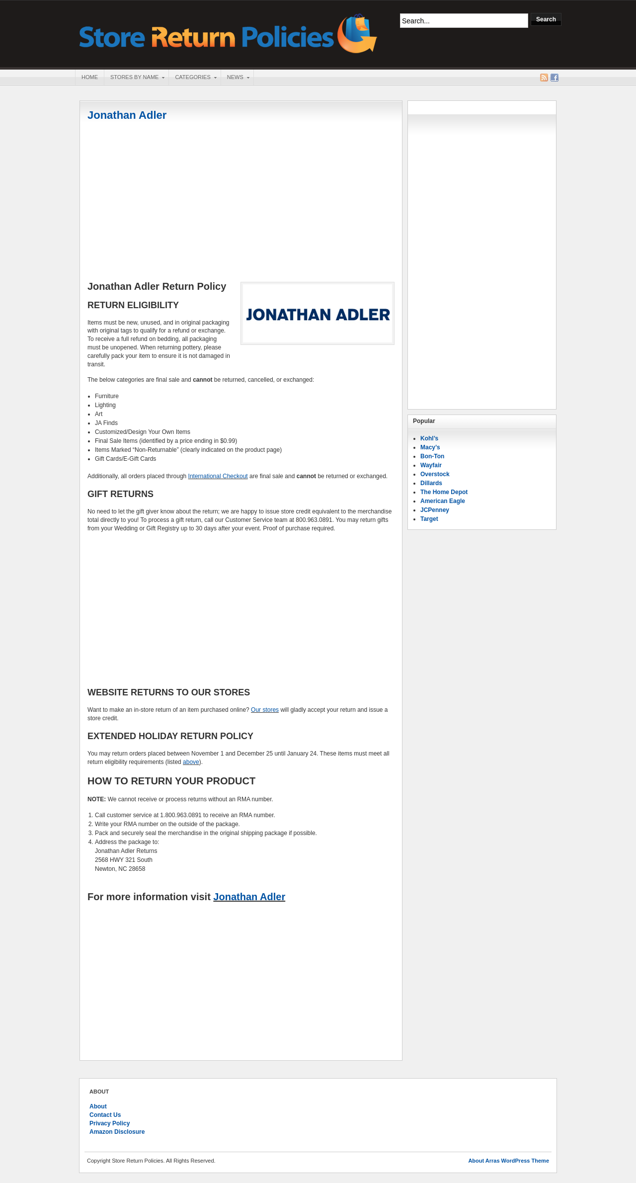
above (191, 762)
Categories (192, 78)
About (98, 1106)
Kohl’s (429, 438)
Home (89, 77)
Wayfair (431, 465)
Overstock (435, 474)
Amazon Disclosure (117, 1131)
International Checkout (218, 476)
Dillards (431, 483)
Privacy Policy (109, 1123)
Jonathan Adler (126, 115)
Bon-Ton (432, 456)
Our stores (265, 709)
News (235, 78)
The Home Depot (444, 492)
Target (429, 518)
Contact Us (105, 1114)
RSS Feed (544, 78)
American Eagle (442, 501)
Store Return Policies (229, 32)
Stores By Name (134, 78)
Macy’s (430, 447)
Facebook (554, 78)
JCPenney (434, 510)
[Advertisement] (241, 202)
